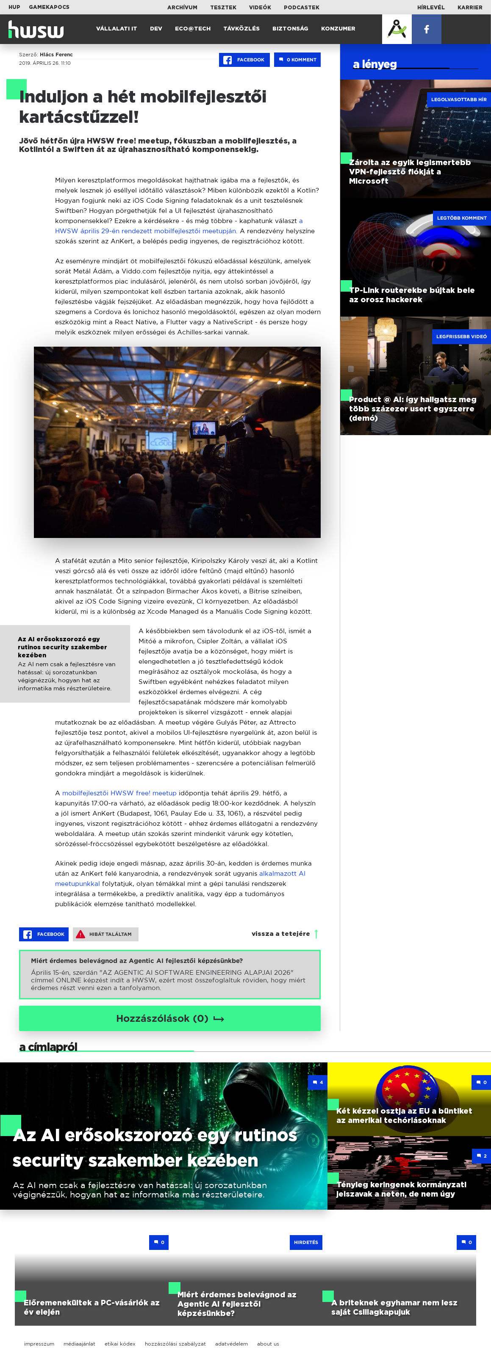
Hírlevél (431, 7)
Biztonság (290, 29)
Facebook (244, 60)
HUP (14, 7)
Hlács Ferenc (56, 54)
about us (268, 1343)
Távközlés (241, 29)
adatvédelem (231, 1343)
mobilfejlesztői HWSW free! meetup (119, 793)
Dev (156, 29)
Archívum (182, 7)
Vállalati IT (116, 29)
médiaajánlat (79, 1343)
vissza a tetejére (281, 934)
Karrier (470, 7)
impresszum (39, 1343)
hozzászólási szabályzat (175, 1343)
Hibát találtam (104, 934)
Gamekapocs (49, 7)
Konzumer (338, 29)
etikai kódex (120, 1343)
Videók (260, 7)
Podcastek (301, 7)
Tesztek (223, 7)
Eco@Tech (193, 29)
